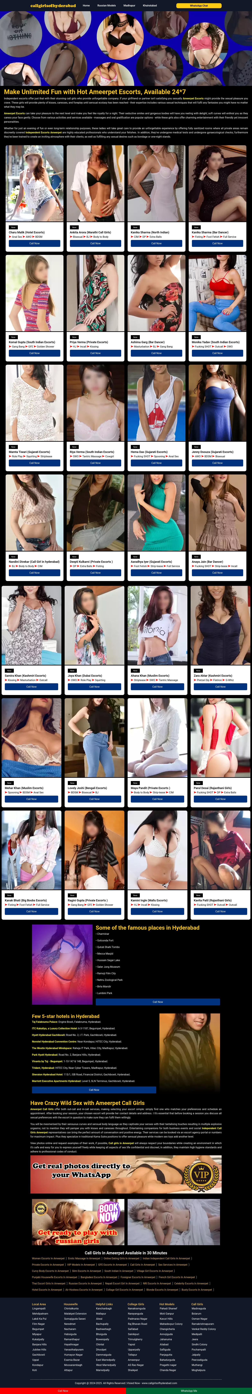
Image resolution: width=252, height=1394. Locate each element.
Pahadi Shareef (168, 1308)
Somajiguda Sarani (75, 1318)
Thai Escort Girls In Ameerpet (48, 1283)
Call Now (34, 243)
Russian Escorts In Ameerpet (85, 1283)
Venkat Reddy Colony (204, 1329)
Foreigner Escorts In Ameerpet (138, 1277)
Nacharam (70, 1329)
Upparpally (134, 1349)
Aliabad (164, 1344)
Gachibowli (38, 1354)
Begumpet (38, 1329)
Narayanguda (135, 1313)
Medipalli (197, 1334)
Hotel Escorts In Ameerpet (47, 1289)
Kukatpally (38, 1339)
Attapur (68, 1370)
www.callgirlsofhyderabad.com (159, 1383)
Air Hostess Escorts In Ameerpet (84, 1289)
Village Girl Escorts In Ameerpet (155, 1270)
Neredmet (69, 1323)
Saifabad (133, 1329)
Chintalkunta (71, 1308)
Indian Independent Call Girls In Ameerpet (166, 1258)
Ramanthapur (72, 1339)
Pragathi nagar (168, 1365)
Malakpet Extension (75, 1313)
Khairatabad (150, 5)
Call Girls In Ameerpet (142, 1264)
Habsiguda (70, 1334)
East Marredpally (105, 1359)
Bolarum (196, 1313)
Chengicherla (167, 1329)
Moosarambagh (73, 1365)
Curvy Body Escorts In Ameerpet (50, 1270)
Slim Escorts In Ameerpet (86, 1270)
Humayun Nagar (73, 1354)
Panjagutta (166, 1354)
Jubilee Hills (39, 1349)
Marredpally (103, 1370)
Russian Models (106, 5)
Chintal (100, 1344)
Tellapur (132, 1354)
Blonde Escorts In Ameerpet (162, 1289)
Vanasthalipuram (74, 1349)
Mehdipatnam (40, 1313)
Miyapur (36, 1334)
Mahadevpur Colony (171, 1323)
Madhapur (129, 5)
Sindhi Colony (199, 1344)
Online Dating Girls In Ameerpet (121, 1258)
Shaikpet (133, 1370)
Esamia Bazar (72, 1359)
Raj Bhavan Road (137, 1323)
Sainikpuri (133, 1334)
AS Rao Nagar (136, 1365)
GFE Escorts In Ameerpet (112, 1264)
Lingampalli (38, 1308)
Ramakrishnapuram (203, 1323)
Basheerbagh (103, 1329)
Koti (34, 1370)
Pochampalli (199, 1349)
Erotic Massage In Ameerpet (84, 1258)
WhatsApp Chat (199, 5)
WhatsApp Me (189, 1390)
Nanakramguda (136, 1308)
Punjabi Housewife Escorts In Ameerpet (54, 1277)
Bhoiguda (101, 1334)
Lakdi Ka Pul (39, 1318)
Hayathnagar (71, 1344)
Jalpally (196, 1354)
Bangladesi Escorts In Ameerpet (99, 1277)
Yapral (131, 1344)
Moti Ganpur (167, 1313)
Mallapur (101, 1313)
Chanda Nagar (168, 1370)
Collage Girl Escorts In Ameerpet (124, 1289)
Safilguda (165, 1349)
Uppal (35, 1359)
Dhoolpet (101, 1349)
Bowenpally (102, 1339)
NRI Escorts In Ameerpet (157, 1283)
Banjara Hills (39, 1344)
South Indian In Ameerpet (118, 1270)
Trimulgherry (135, 1339)
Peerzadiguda (199, 1359)
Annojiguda (166, 1334)
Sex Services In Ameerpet (172, 1264)
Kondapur (37, 1365)
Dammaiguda (103, 1354)
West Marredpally (106, 1365)
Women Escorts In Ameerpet (48, 1258)
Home (86, 5)
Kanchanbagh (104, 1308)
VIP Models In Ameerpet (81, 1264)
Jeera (195, 1339)
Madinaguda (199, 1308)
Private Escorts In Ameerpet (48, 1264)
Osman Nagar (199, 1318)
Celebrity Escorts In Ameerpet (191, 1283)
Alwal (99, 1318)
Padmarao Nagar (137, 1318)
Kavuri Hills (166, 1318)
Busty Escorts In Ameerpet (197, 1289)
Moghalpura (198, 1370)
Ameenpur (134, 1359)
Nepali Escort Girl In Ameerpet (122, 1283)
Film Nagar (38, 1323)
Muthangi (197, 1365)
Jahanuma (166, 1339)
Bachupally (102, 1323)
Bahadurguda (167, 1359)
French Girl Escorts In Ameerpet (177, 1277)
